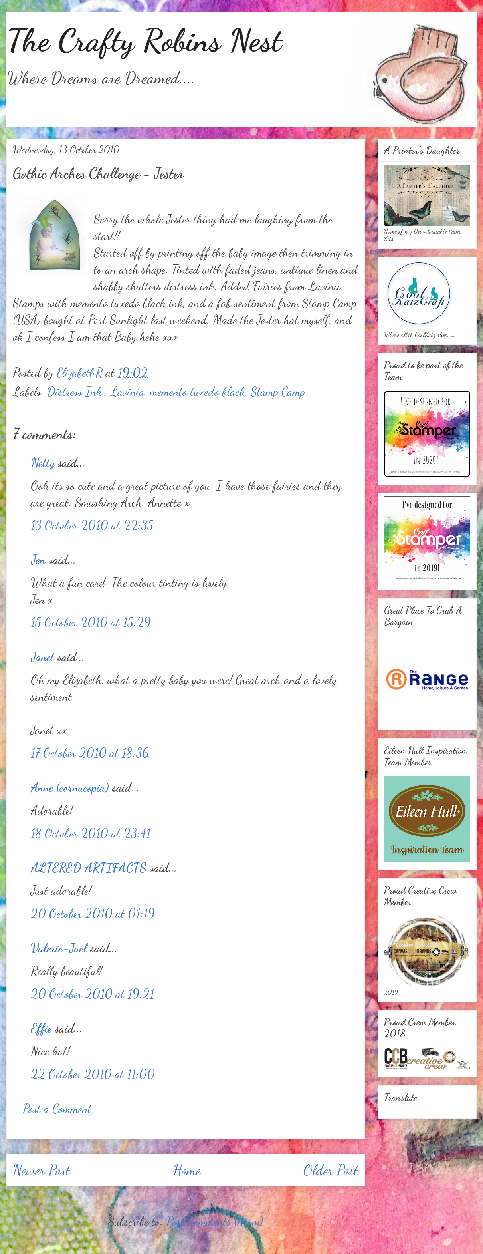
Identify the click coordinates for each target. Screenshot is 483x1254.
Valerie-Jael (59, 948)
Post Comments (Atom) (214, 1221)
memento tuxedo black (197, 391)
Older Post (330, 1169)
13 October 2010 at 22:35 (92, 525)
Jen (38, 559)
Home (187, 1169)
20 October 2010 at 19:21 (92, 993)
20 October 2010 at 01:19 (93, 913)
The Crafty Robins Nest (144, 40)
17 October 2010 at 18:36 (89, 752)
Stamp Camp (278, 391)
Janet (42, 657)
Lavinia (128, 391)
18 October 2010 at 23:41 (90, 833)
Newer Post (41, 1169)
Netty (43, 462)
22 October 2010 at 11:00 (93, 1074)
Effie (41, 1028)
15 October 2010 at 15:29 (91, 622)
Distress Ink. (76, 391)
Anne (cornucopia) (70, 787)
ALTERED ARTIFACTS (88, 868)
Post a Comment (57, 1108)
